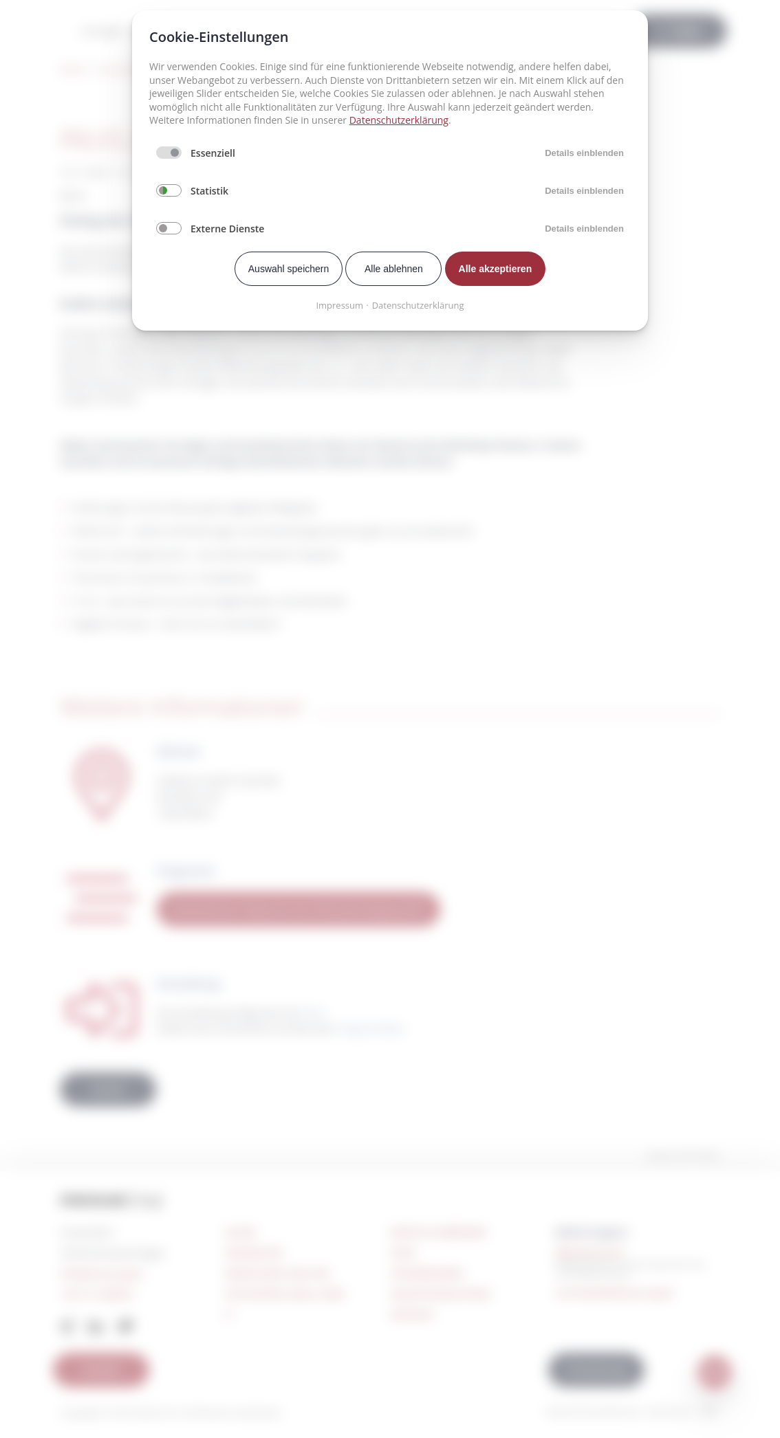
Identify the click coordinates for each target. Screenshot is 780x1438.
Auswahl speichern (288, 268)
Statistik (209, 190)
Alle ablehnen (394, 268)
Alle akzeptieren (495, 268)
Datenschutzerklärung (398, 119)
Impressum (339, 305)
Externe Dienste (227, 228)
